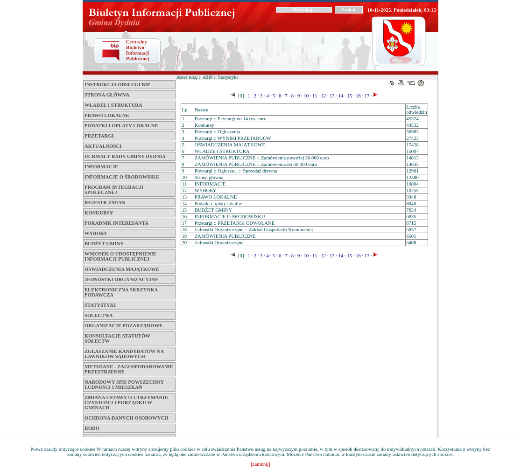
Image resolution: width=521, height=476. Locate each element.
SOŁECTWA (98, 315)
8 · (293, 95)
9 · (299, 95)
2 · (256, 95)
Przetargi (99, 135)
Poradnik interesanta (116, 223)
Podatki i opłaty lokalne (121, 125)
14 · (341, 95)
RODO (91, 428)
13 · (332, 95)
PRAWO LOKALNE (106, 115)
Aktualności (102, 146)
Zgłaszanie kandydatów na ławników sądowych (124, 354)
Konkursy (98, 212)
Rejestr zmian (104, 202)
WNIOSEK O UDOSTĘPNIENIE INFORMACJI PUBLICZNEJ (120, 256)
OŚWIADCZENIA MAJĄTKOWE (121, 269)
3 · (262, 95)
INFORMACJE (101, 166)
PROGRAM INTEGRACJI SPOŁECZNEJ (113, 190)
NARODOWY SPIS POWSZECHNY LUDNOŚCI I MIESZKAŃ (124, 384)
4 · (268, 95)
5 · (274, 95)
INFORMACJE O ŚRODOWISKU (121, 176)
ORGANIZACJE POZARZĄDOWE (123, 325)
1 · (249, 95)
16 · (358, 95)
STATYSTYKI (100, 305)
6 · (280, 95)
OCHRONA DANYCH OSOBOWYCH (126, 418)
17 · (367, 95)
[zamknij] (260, 464)
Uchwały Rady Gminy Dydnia (125, 156)
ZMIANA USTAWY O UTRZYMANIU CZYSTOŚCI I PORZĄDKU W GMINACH (126, 402)
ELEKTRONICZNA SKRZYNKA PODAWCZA (121, 292)
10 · (307, 95)
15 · (350, 95)
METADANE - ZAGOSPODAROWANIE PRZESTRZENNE (128, 369)
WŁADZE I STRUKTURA (113, 105)
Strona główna (106, 94)
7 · (287, 95)
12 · (324, 95)
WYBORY (95, 233)
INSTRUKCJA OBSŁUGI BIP (117, 84)
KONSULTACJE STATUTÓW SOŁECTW (117, 338)
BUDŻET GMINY (104, 243)
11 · (315, 95)
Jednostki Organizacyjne (121, 279)
